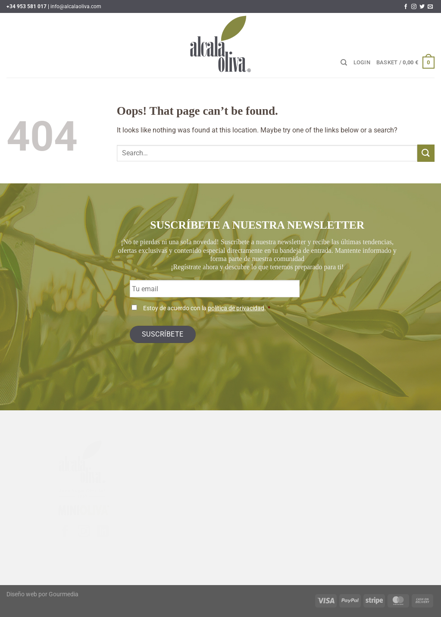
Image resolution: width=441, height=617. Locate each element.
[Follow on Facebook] (405, 7)
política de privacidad (236, 308)
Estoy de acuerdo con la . (206, 308)
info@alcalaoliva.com (75, 6)
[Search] (344, 62)
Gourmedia (63, 594)
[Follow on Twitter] (422, 7)
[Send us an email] (430, 7)
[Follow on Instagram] (413, 7)
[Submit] (426, 153)
